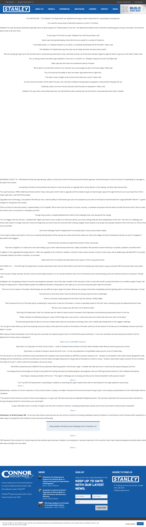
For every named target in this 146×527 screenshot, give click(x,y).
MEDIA (115, 9)
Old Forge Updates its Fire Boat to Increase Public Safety (57, 504)
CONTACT (104, 9)
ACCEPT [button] (140, 523)
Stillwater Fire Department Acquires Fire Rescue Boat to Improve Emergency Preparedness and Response (56, 480)
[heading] (16, 9)
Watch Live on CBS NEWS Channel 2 (73, 342)
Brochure (123, 2)
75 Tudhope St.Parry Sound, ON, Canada (128, 485)
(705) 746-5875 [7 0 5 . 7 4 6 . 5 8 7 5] (119, 488)
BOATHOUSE (79, 9)
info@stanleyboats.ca (121, 490)
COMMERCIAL (64, 9)
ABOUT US (39, 9)
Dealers (138, 2)
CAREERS (92, 9)
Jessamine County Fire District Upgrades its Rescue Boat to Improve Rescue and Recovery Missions (54, 493)
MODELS (51, 9)
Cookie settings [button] (130, 524)
